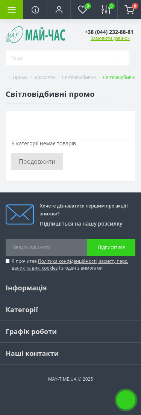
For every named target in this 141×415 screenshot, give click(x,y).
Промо (20, 77)
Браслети (45, 77)
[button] (58, 9)
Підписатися (111, 247)
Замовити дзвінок (110, 38)
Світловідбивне (79, 77)
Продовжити (37, 161)
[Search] (124, 58)
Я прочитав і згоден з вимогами (70, 264)
